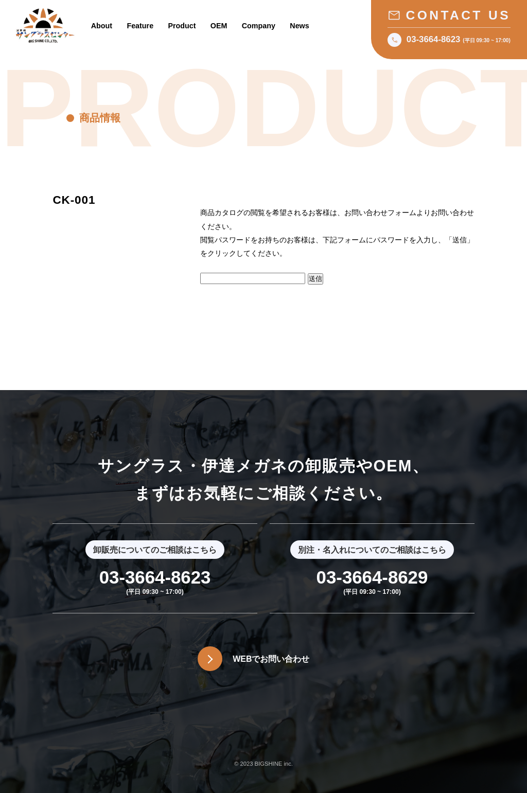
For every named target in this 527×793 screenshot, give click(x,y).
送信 (315, 279)
